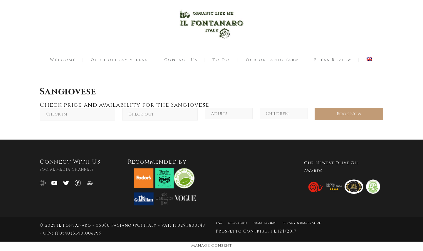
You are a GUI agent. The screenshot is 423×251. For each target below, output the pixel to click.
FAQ (219, 223)
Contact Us (181, 59)
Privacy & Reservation (302, 223)
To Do (221, 59)
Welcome (63, 59)
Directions (238, 223)
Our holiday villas (119, 59)
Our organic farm (272, 59)
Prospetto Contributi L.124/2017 (256, 231)
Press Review (333, 59)
